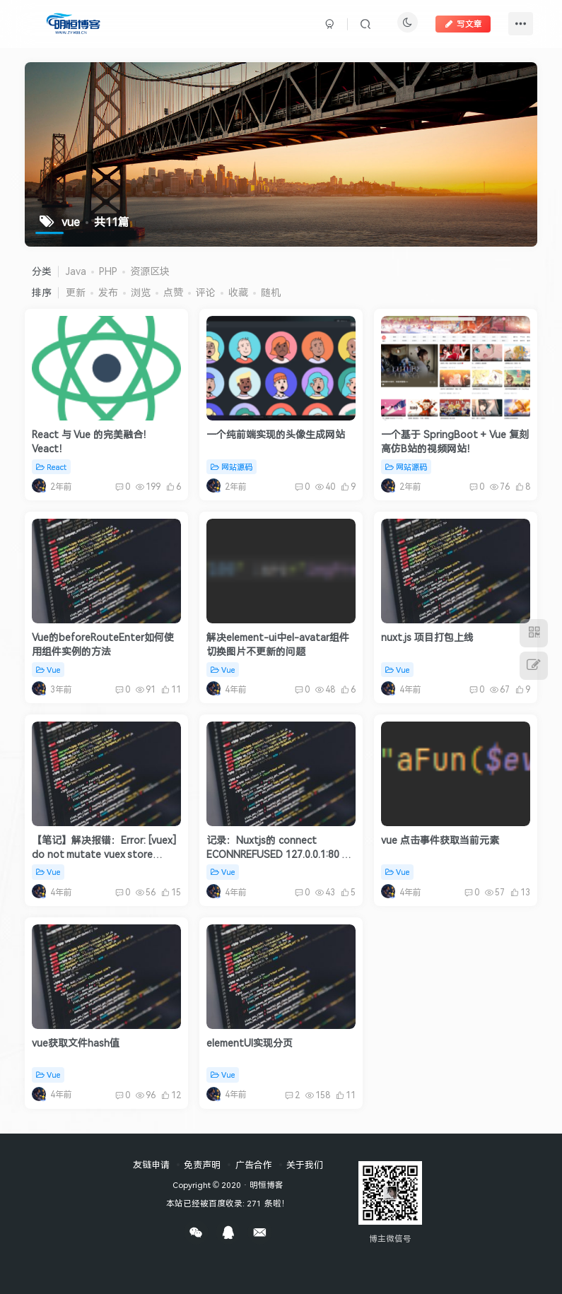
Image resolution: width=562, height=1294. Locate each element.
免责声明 (202, 1164)
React (51, 466)
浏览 (141, 292)
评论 (206, 292)
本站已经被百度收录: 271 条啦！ (227, 1202)
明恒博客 (266, 1184)
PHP (108, 271)
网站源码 (231, 466)
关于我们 (304, 1164)
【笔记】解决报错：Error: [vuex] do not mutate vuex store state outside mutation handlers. (104, 860)
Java (76, 271)
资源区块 (150, 271)
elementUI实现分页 (249, 1042)
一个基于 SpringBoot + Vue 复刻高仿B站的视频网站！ (455, 441)
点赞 (173, 292)
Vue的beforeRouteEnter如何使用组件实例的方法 (103, 644)
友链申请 (151, 1164)
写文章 (463, 24)
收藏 (238, 292)
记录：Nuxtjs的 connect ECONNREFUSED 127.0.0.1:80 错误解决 (278, 853)
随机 (271, 292)
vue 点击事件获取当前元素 (440, 840)
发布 (108, 292)
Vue (48, 669)
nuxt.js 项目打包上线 (427, 637)
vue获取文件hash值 (75, 1042)
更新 (76, 292)
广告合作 (253, 1164)
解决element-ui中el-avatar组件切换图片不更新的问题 (277, 644)
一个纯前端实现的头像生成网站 (275, 434)
